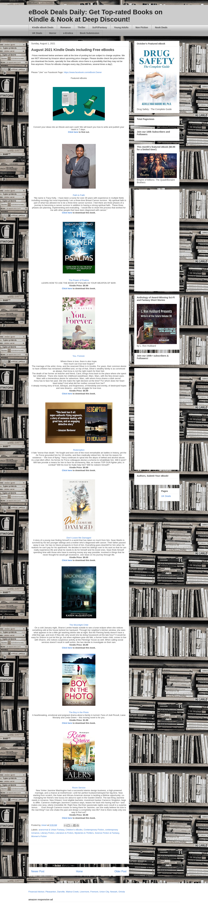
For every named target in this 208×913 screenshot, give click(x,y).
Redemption (78, 450)
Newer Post (37, 871)
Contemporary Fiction (94, 829)
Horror (52, 33)
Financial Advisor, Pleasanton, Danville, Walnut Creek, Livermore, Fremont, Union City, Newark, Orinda (76, 891)
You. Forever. (79, 356)
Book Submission (89, 33)
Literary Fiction (47, 833)
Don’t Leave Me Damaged (78, 538)
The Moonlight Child (78, 625)
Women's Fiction (39, 836)
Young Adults (121, 27)
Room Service (78, 787)
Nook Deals (161, 27)
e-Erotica (68, 33)
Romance (65, 27)
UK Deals (37, 33)
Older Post (120, 871)
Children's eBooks (74, 829)
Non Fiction (142, 27)
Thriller (81, 27)
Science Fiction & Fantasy (107, 833)
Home (79, 871)
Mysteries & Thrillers (84, 833)
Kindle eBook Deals (42, 27)
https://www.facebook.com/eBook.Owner (83, 72)
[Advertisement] (110, 854)
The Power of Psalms (79, 280)
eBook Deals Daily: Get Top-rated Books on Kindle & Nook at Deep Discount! (95, 15)
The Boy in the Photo (79, 712)
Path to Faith (79, 195)
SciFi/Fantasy (99, 27)
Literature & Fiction (64, 833)
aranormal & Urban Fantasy (52, 829)
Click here (73, 132)
